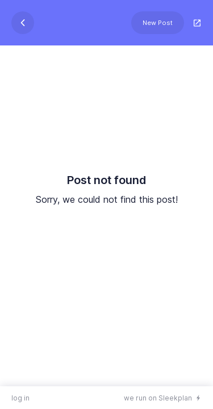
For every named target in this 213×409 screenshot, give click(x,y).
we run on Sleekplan (158, 398)
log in (20, 398)
